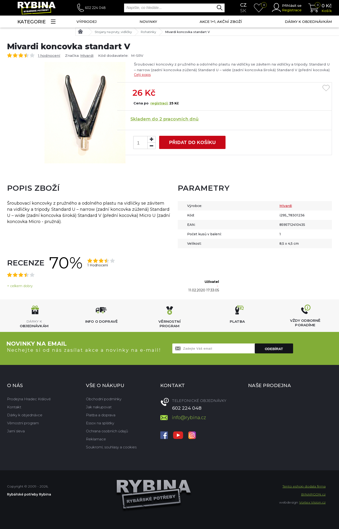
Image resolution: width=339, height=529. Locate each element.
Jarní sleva (16, 431)
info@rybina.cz (189, 417)
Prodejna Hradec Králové (29, 399)
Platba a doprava (100, 415)
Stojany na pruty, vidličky (113, 32)
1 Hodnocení (97, 265)
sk (243, 10)
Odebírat (274, 349)
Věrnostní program (23, 423)
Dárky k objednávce (24, 415)
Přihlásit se (292, 5)
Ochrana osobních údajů (107, 431)
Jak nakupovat (99, 407)
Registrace (292, 10)
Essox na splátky (100, 423)
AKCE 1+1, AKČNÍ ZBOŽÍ (221, 21)
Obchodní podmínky (103, 399)
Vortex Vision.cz (312, 502)
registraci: (159, 103)
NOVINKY (148, 21)
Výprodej (87, 21)
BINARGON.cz (313, 494)
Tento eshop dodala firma (304, 486)
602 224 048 (95, 8)
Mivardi (86, 55)
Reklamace (96, 439)
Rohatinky (148, 32)
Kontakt (14, 407)
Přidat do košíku (192, 142)
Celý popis (142, 75)
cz (243, 5)
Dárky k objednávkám (308, 21)
